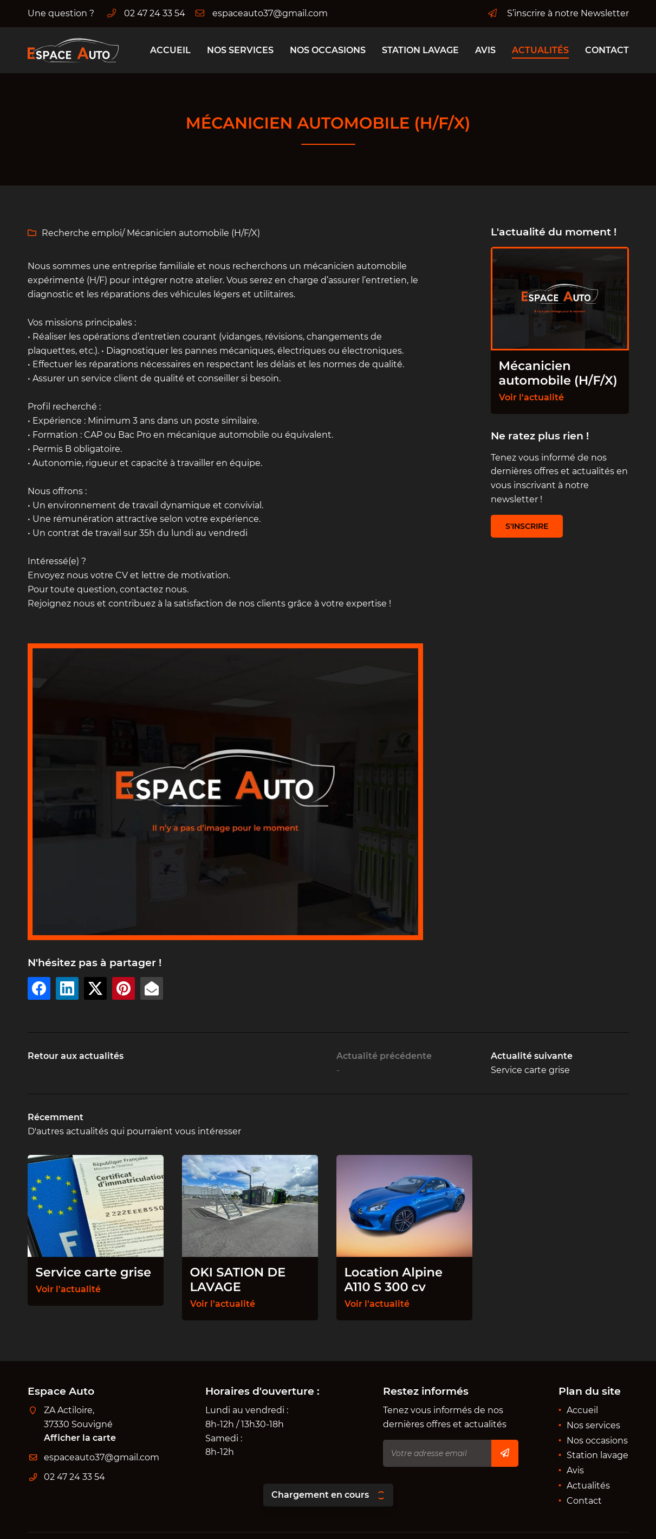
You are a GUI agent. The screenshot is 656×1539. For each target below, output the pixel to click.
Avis (485, 50)
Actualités (540, 50)
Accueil (170, 50)
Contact (607, 50)
